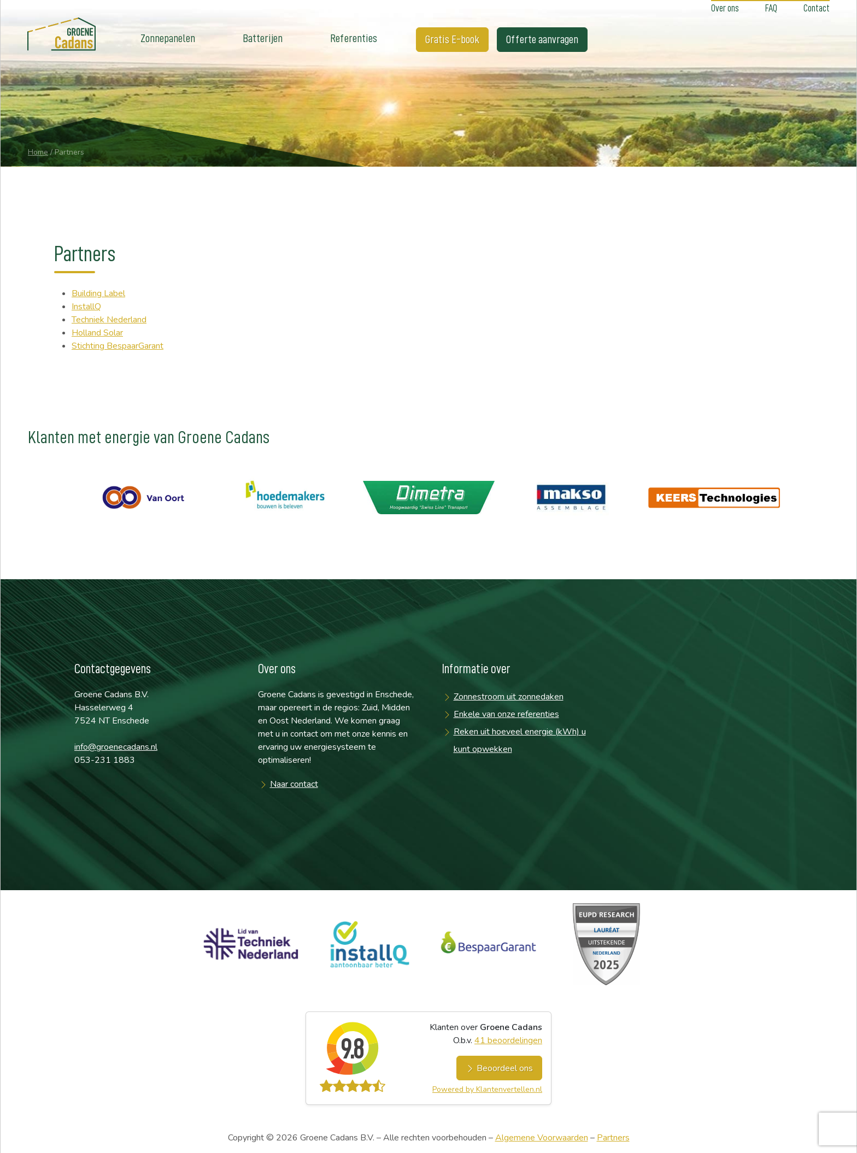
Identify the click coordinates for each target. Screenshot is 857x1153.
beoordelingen (508, 1040)
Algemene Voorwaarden (541, 1138)
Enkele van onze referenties (506, 714)
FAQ (771, 8)
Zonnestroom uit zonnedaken (508, 697)
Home (38, 152)
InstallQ (86, 307)
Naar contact (294, 784)
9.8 (352, 1049)
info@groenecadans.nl (115, 747)
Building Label (98, 293)
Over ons (725, 8)
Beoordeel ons (499, 1068)
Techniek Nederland (109, 320)
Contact (816, 8)
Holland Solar (97, 333)
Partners (613, 1138)
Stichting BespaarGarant (117, 346)
